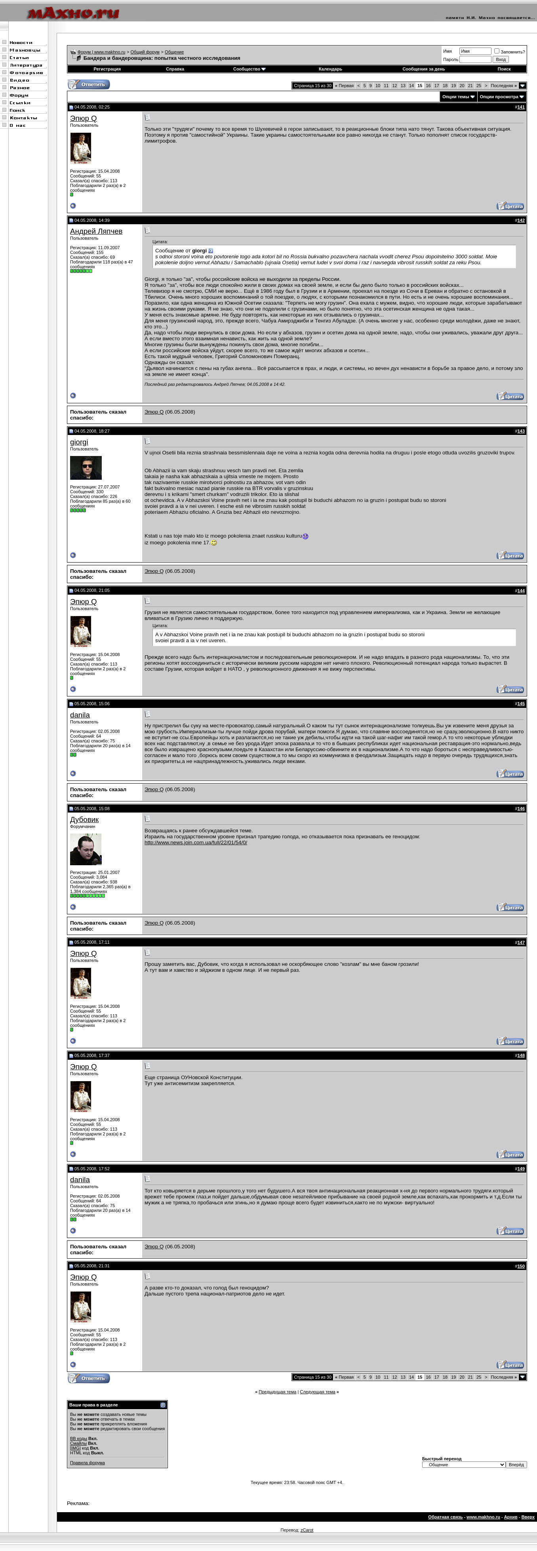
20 (461, 85)
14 (411, 85)
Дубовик (84, 819)
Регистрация (107, 69)
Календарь (330, 69)
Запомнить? (509, 52)
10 (377, 85)
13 (403, 85)
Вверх (528, 1517)
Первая (344, 85)
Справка (175, 69)
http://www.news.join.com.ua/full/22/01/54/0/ (196, 842)
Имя (447, 51)
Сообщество (249, 69)
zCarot (307, 1530)
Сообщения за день (423, 69)
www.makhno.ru (483, 1517)
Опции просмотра (499, 96)
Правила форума (87, 1462)
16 (428, 85)
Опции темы (455, 96)
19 (453, 85)
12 (394, 85)
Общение (174, 52)
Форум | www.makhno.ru (102, 52)
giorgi (79, 442)
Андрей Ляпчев (96, 231)
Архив (511, 1517)
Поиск (504, 69)
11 (386, 85)
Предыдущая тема (277, 1391)
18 (445, 85)
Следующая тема (317, 1391)
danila (80, 715)
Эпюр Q (83, 118)
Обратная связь (445, 1517)
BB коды (78, 1438)
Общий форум (145, 52)
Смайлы (78, 1443)
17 (436, 85)
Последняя (504, 85)
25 (478, 85)
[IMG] (75, 1448)
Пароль (450, 59)
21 (470, 85)
